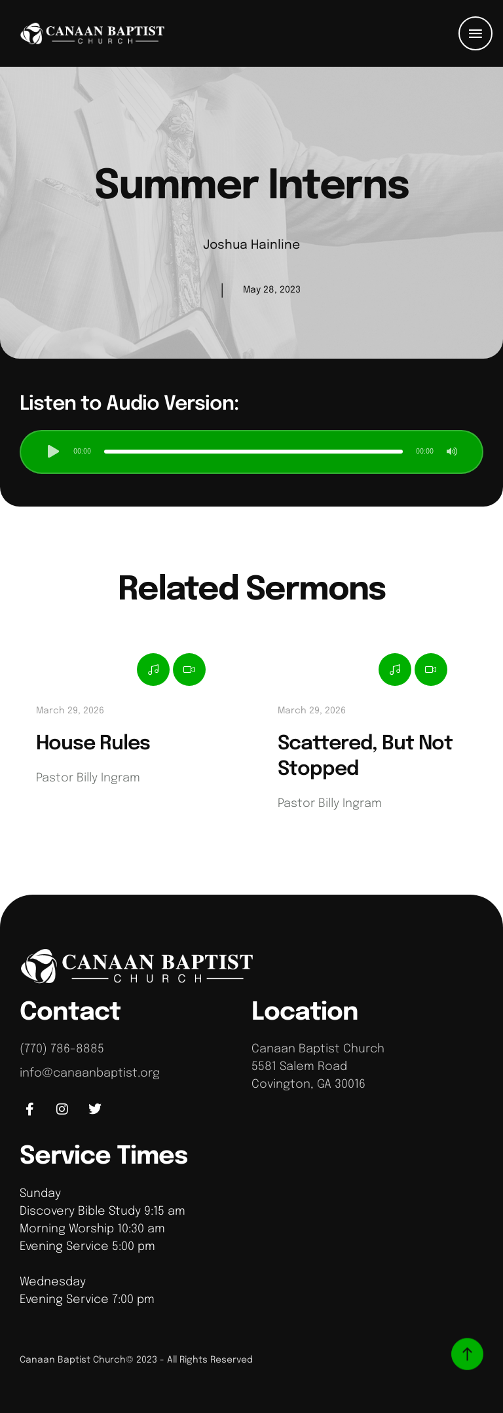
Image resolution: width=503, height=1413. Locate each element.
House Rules (93, 744)
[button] (475, 33)
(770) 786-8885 (62, 1049)
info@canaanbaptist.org (90, 1073)
